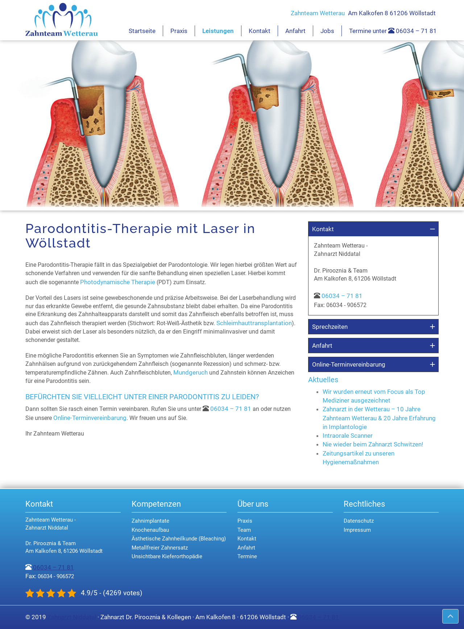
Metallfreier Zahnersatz (160, 547)
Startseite (142, 30)
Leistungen (218, 30)
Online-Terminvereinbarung (90, 417)
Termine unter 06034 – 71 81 (393, 30)
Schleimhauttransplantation (254, 323)
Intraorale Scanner (348, 435)
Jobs (327, 30)
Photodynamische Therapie (117, 282)
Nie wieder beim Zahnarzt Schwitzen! (373, 444)
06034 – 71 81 (230, 408)
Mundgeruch (190, 372)
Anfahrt (295, 30)
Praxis (178, 30)
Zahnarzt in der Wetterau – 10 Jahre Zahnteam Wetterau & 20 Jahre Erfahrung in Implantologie (379, 417)
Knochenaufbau (150, 530)
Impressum (357, 530)
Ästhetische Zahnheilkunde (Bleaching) (179, 538)
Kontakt (259, 30)
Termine (247, 556)
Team (244, 530)
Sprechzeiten (330, 326)
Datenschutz (359, 521)
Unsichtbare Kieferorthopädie (167, 556)
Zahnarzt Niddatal (71, 617)
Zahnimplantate (150, 521)
